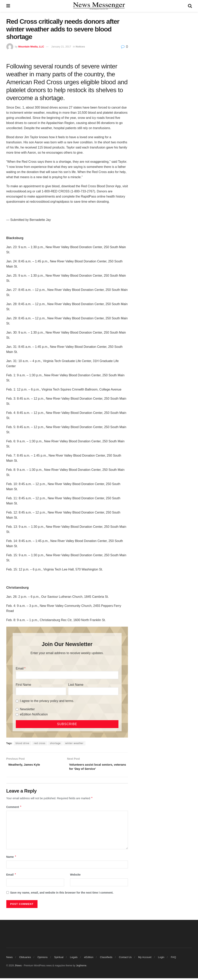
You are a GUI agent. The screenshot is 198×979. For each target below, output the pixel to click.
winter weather (74, 743)
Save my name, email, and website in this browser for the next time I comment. (62, 893)
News (9, 958)
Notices (80, 46)
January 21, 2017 (61, 46)
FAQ (173, 958)
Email (20, 668)
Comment (14, 808)
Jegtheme (81, 966)
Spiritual (58, 958)
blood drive (22, 743)
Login (161, 958)
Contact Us (125, 958)
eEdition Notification (34, 714)
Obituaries (25, 958)
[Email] (67, 675)
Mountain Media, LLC (31, 46)
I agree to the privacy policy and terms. (47, 701)
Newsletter (27, 709)
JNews (18, 966)
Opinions (43, 958)
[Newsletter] (17, 709)
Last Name (75, 684)
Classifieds (106, 958)
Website (75, 875)
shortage (55, 743)
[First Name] (41, 691)
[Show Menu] (8, 6)
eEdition (88, 958)
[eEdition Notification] (17, 714)
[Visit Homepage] (99, 6)
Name (11, 857)
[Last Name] (93, 691)
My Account (144, 958)
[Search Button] (190, 6)
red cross (39, 743)
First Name (23, 684)
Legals (74, 958)
